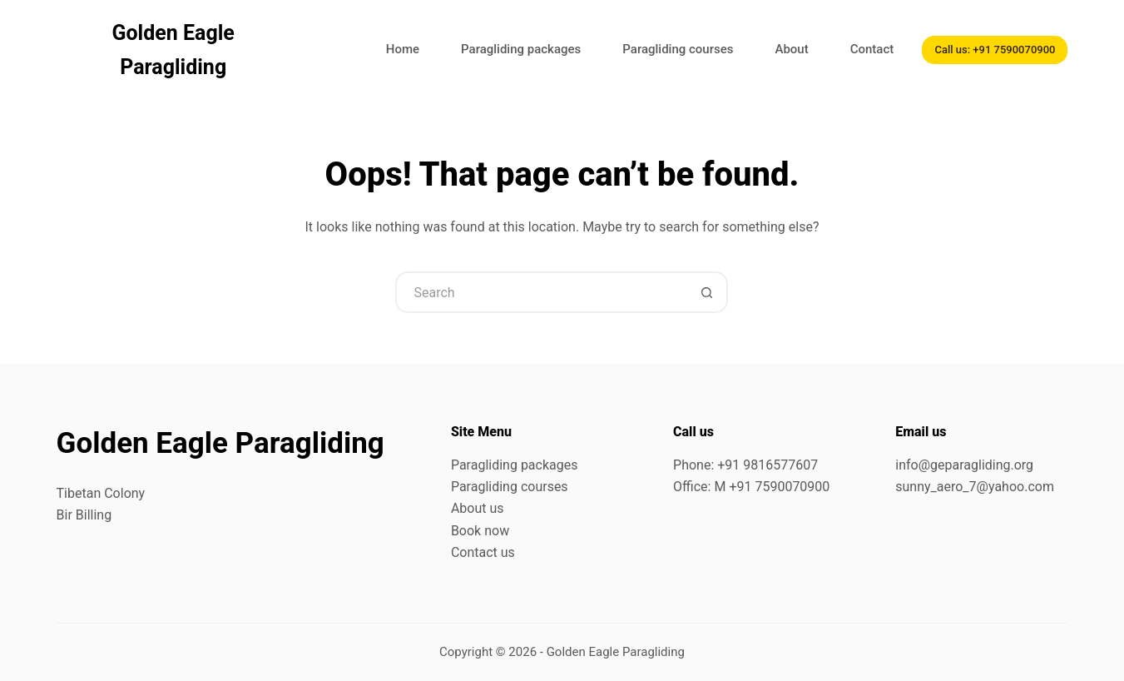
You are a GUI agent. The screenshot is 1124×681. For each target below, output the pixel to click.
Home (402, 49)
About (791, 49)
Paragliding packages (521, 49)
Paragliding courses (677, 49)
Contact (872, 49)
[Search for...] (540, 292)
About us (477, 508)
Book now (480, 531)
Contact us (483, 552)
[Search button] (707, 292)
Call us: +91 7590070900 (994, 49)
